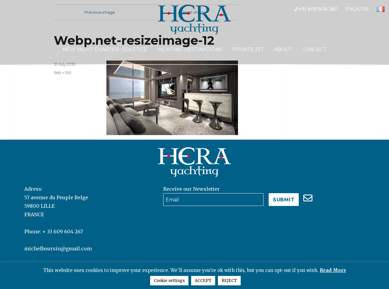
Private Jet (248, 49)
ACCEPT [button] (203, 280)
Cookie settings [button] (169, 280)
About (283, 49)
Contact (314, 49)
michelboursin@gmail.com (58, 248)
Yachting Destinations (189, 49)
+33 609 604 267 (320, 9)
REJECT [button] (229, 280)
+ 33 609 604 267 (62, 231)
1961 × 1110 (62, 72)
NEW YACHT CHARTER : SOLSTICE (105, 49)
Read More (333, 270)
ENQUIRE (358, 9)
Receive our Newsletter (191, 189)
